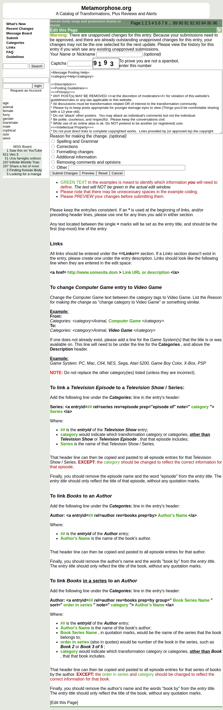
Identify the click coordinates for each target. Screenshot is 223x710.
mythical (9, 130)
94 (203, 23)
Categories (15, 43)
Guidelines (15, 57)
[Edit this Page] (64, 702)
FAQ (9, 52)
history (194, 44)
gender (8, 119)
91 (186, 23)
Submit (12, 38)
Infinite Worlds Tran (24, 162)
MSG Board (22, 147)
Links (10, 47)
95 (209, 23)
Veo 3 (13, 154)
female (8, 111)
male (6, 126)
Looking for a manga (25, 174)
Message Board (19, 33)
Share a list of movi (24, 166)
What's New (16, 24)
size (6, 134)
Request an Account (25, 90)
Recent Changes (19, 29)
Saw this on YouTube (25, 150)
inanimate (10, 123)
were (6, 138)
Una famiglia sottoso (25, 158)
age (6, 103)
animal (8, 107)
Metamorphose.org (106, 8)
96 (215, 23)
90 (180, 23)
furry (6, 115)
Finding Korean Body (25, 170)
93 (198, 23)
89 (175, 23)
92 (192, 23)
